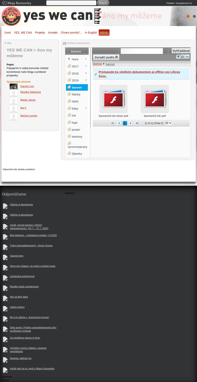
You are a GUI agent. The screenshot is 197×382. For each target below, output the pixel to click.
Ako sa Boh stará (19, 296)
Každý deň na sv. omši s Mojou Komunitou (32, 368)
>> (136, 123)
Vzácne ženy (16, 255)
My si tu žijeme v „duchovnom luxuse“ (29, 317)
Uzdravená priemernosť (22, 276)
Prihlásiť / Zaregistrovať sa (179, 3)
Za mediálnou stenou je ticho (25, 337)
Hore (75, 59)
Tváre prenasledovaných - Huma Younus (31, 245)
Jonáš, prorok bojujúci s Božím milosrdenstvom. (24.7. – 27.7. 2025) (29, 227)
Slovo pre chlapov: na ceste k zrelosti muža (32, 266)
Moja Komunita (23, 3)
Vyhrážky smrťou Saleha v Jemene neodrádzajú (28, 350)
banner (110, 64)
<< (113, 123)
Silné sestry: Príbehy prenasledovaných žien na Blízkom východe (33, 329)
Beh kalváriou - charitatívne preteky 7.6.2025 (33, 235)
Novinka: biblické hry (21, 358)
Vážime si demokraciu (21, 204)
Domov (97, 63)
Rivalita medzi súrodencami (24, 286)
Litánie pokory (17, 307)
